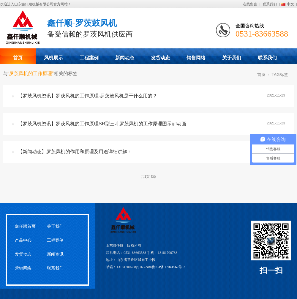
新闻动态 (124, 57)
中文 (290, 4)
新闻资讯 (55, 254)
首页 (18, 57)
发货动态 (160, 57)
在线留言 (250, 4)
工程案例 (89, 57)
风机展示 (53, 57)
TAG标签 (279, 74)
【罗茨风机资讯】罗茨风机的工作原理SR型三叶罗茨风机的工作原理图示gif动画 (102, 123)
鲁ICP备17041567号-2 (168, 267)
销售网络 (196, 57)
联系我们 (270, 4)
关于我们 (231, 57)
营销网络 (23, 268)
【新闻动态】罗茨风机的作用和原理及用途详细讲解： (75, 151)
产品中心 (23, 240)
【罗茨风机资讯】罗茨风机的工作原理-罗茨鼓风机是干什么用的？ (87, 95)
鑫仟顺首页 (25, 226)
